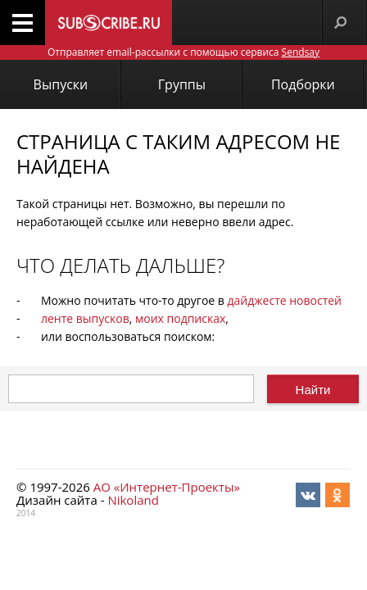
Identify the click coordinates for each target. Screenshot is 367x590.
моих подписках (180, 318)
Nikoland (132, 500)
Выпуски (61, 84)
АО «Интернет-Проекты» (166, 487)
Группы (182, 84)
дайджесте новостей (285, 300)
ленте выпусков (85, 318)
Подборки (303, 84)
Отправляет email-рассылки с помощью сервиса (183, 52)
